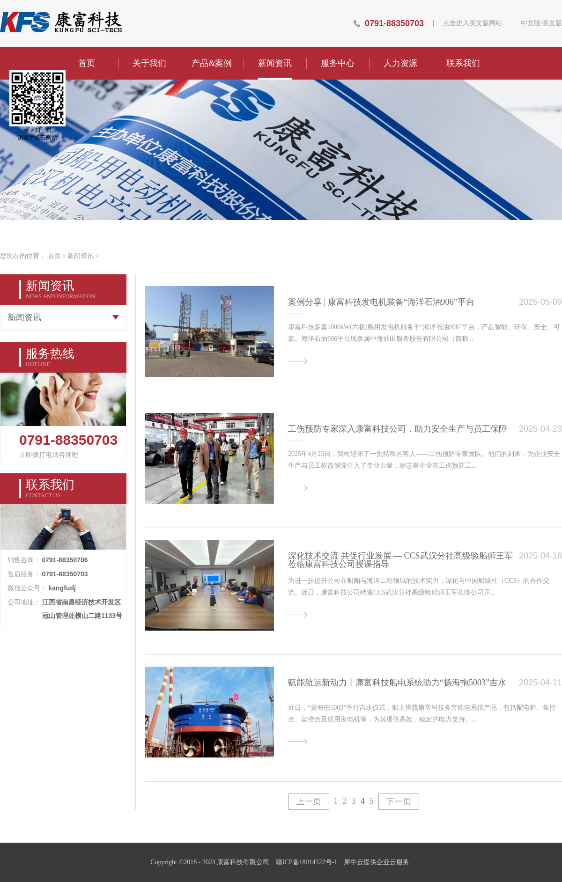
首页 (86, 63)
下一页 (398, 801)
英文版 (552, 23)
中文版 (530, 23)
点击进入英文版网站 (472, 23)
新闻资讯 (80, 255)
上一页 (308, 801)
